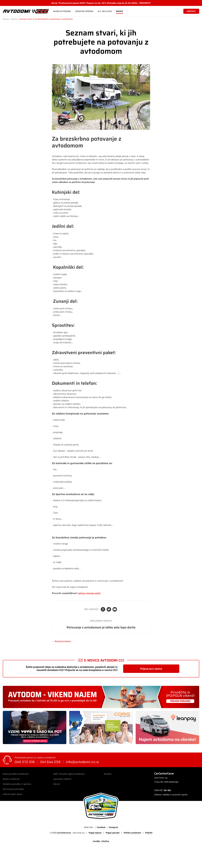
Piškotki (148, 832)
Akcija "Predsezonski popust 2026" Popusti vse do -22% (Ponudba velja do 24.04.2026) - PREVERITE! (101, 3)
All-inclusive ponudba (13, 789)
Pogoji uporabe (113, 832)
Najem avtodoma (62, 11)
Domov (6, 19)
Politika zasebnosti (132, 832)
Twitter (109, 609)
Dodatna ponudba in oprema (17, 784)
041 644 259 (50, 762)
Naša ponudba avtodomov (16, 774)
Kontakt (107, 774)
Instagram (113, 827)
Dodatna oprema (84, 11)
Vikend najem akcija (12, 794)
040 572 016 (25, 762)
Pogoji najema (95, 832)
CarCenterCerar (64, 832)
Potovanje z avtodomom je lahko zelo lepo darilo (101, 627)
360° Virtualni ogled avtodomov (69, 774)
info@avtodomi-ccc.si (82, 762)
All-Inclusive (105, 11)
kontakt (191, 11)
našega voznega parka (89, 593)
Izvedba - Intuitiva (101, 841)
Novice (119, 11)
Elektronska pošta (115, 609)
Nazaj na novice (63, 641)
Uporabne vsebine (62, 779)
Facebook (103, 609)
